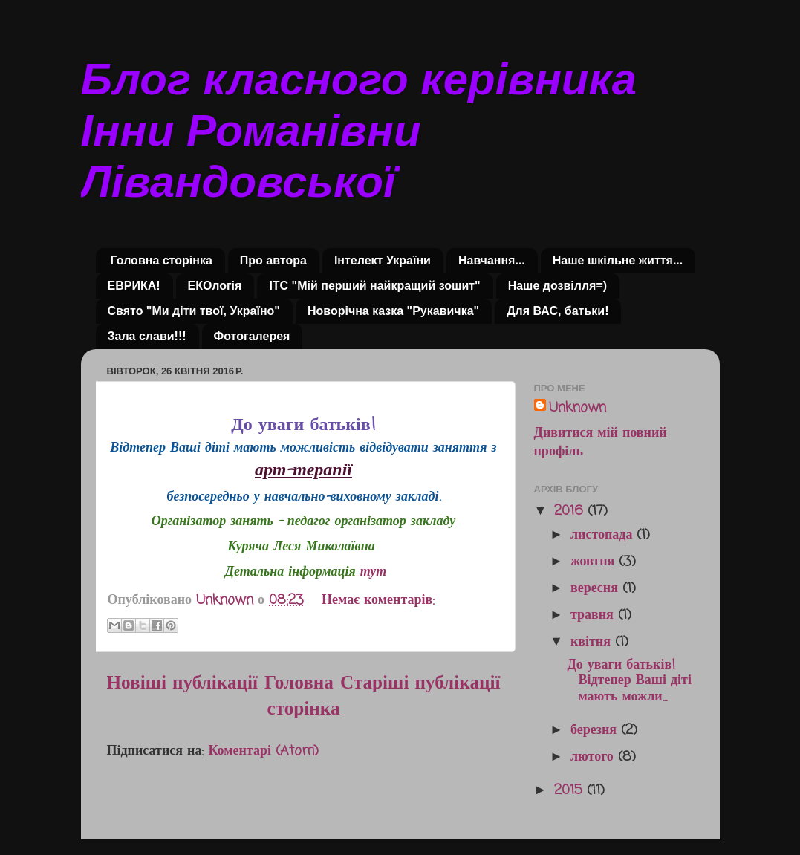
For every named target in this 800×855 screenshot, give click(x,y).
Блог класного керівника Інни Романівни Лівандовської (359, 130)
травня (594, 615)
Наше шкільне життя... (618, 260)
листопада (603, 534)
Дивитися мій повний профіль (600, 442)
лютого (594, 757)
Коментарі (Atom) (263, 751)
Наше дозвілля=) (557, 285)
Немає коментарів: (378, 600)
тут (373, 572)
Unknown (577, 408)
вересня (596, 588)
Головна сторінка (161, 260)
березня (595, 730)
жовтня (594, 561)
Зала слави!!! (147, 336)
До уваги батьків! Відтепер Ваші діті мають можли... (629, 680)
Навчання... (491, 260)
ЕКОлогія (215, 285)
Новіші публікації (182, 683)
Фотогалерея (252, 336)
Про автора (273, 260)
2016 (571, 511)
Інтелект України (382, 260)
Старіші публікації (420, 683)
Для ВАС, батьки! (557, 311)
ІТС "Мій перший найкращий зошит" (374, 285)
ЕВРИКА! (134, 285)
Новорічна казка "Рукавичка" (393, 311)
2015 (570, 790)
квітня (592, 641)
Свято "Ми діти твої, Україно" (194, 311)
